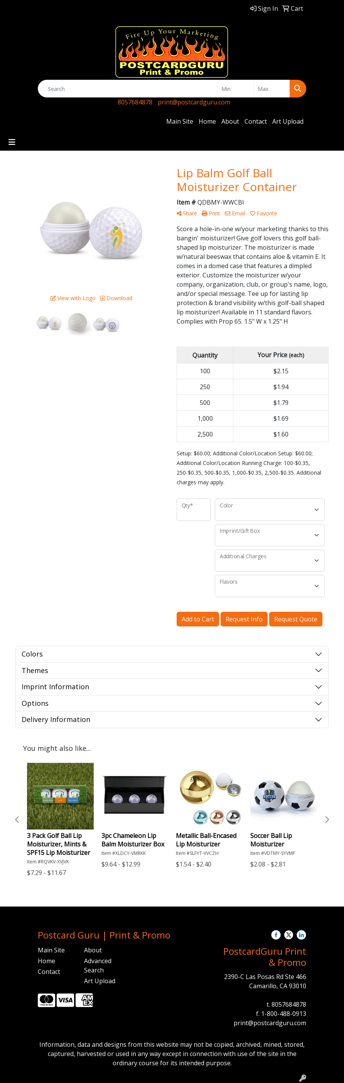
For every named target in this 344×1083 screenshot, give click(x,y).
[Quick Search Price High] (271, 88)
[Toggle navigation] (12, 142)
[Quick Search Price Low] (235, 88)
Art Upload (288, 121)
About (230, 121)
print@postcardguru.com (194, 102)
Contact (256, 121)
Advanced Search (97, 965)
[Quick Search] (128, 88)
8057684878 (135, 102)
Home (207, 121)
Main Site (179, 121)
